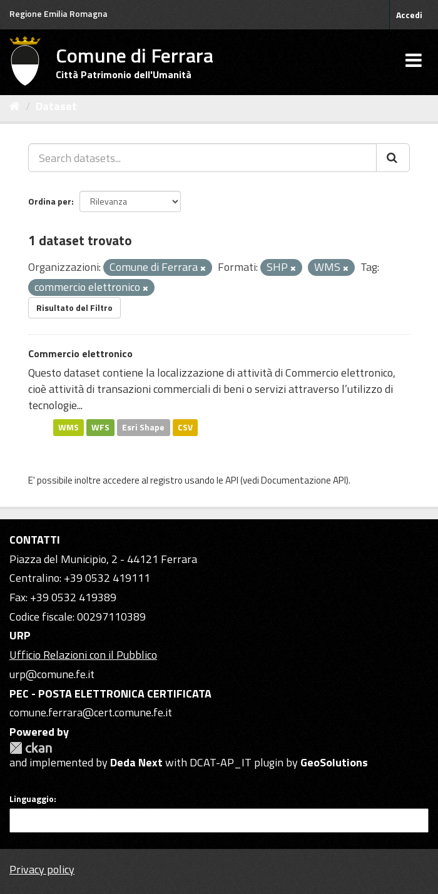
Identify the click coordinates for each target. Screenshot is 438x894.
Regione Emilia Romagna (58, 13)
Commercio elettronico (80, 353)
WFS (100, 427)
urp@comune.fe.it (51, 674)
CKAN (30, 747)
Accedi (409, 14)
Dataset (56, 106)
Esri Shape (143, 427)
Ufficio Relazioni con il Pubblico (83, 654)
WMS (68, 427)
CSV (185, 427)
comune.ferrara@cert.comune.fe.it (90, 712)
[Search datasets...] (202, 157)
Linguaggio (31, 799)
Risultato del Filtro (74, 307)
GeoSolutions (334, 762)
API (231, 480)
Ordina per (49, 201)
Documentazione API (303, 480)
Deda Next (136, 762)
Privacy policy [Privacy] (41, 869)
